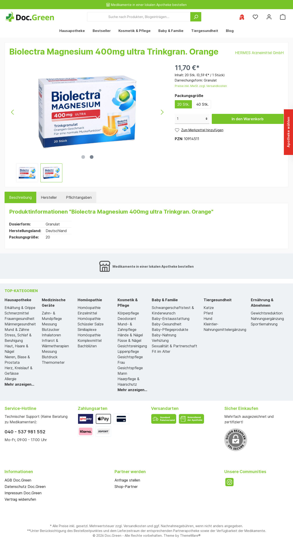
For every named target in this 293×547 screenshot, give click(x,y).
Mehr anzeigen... (19, 384)
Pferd (208, 313)
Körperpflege (128, 313)
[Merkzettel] (255, 16)
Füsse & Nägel (129, 340)
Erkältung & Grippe (20, 307)
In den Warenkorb (248, 119)
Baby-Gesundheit (166, 324)
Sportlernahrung (264, 324)
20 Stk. (183, 104)
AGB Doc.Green (18, 480)
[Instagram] (229, 482)
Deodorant (127, 318)
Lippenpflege (128, 351)
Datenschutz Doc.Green (25, 486)
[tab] (20, 197)
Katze (209, 307)
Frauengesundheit (19, 318)
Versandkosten (134, 526)
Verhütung (160, 340)
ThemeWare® (190, 535)
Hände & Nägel (130, 335)
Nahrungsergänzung (267, 318)
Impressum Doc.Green (23, 493)
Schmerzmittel (17, 313)
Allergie (10, 379)
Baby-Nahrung (164, 335)
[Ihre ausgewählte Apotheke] (241, 16)
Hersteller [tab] (49, 197)
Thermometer (53, 362)
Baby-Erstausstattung (170, 318)
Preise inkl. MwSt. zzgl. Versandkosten (201, 86)
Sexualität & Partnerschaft (174, 346)
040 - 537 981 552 (25, 431)
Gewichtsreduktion (267, 313)
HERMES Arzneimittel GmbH (259, 52)
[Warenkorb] (282, 16)
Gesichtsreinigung (132, 346)
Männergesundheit (20, 324)
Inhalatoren (51, 335)
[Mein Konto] (269, 16)
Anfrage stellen (127, 480)
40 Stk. (202, 104)
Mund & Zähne (17, 329)
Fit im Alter (161, 351)
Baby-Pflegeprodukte (170, 329)
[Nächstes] (162, 112)
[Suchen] (195, 16)
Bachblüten (87, 346)
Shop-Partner (126, 486)
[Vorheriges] (12, 112)
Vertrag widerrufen (20, 499)
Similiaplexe (87, 329)
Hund (208, 318)
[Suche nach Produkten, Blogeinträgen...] (139, 16)
